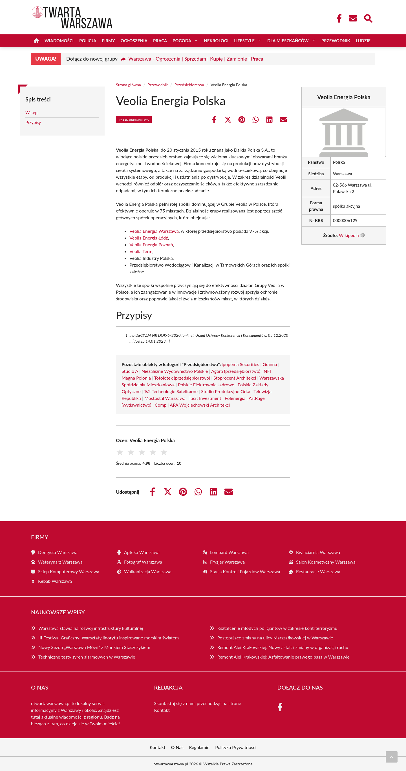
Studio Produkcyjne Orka (225, 391)
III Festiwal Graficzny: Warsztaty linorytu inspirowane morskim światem (108, 637)
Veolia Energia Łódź (148, 237)
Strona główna (128, 84)
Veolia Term (140, 251)
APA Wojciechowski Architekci (200, 404)
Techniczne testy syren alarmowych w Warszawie (86, 656)
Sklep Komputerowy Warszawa (68, 571)
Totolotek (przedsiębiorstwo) (182, 377)
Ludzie (363, 40)
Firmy (108, 40)
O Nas (177, 747)
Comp (161, 404)
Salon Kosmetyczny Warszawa (326, 561)
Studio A (130, 371)
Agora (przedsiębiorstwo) (235, 371)
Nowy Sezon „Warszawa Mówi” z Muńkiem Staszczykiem (94, 647)
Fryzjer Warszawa (227, 561)
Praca (160, 40)
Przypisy (33, 122)
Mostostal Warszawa (165, 398)
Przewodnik (335, 40)
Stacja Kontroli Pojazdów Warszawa (245, 571)
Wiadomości (59, 40)
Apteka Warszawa (142, 552)
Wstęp (31, 112)
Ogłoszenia (134, 40)
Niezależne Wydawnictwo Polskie (175, 371)
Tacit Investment (205, 398)
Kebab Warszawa (55, 581)
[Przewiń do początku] (392, 757)
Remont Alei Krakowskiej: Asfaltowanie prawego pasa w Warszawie (283, 656)
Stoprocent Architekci (234, 377)
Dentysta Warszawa (58, 552)
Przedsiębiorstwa (189, 84)
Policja (87, 40)
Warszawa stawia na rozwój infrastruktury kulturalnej (90, 628)
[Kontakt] (353, 18)
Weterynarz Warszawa (60, 561)
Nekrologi (216, 40)
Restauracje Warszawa (318, 571)
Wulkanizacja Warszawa (147, 571)
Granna (269, 364)
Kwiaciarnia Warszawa (318, 552)
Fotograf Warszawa (143, 561)
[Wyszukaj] (368, 18)
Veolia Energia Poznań (151, 244)
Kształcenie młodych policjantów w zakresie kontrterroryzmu (277, 628)
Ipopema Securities (240, 364)
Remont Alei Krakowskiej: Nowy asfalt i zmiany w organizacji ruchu (282, 647)
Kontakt (162, 710)
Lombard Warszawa (229, 552)
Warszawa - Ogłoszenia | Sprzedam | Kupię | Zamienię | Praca (195, 59)
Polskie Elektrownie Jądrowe (206, 384)
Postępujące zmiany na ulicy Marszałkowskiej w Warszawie (275, 637)
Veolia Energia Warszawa (154, 231)
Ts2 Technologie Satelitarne (171, 391)
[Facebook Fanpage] (337, 18)
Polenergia (235, 398)
